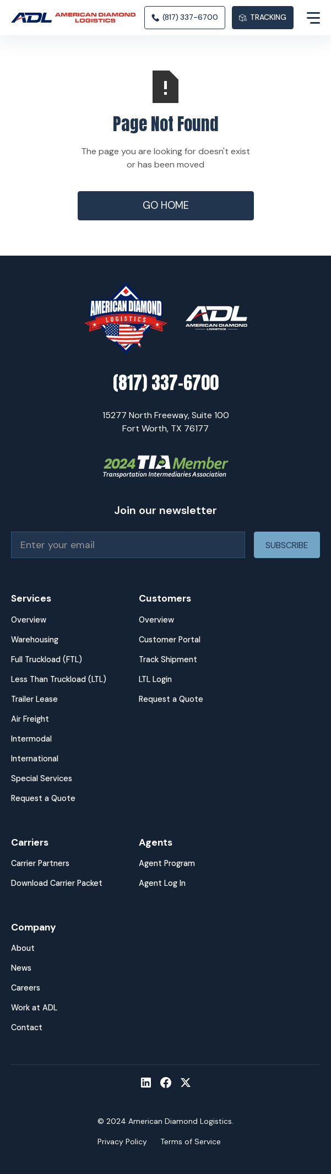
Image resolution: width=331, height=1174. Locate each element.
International (34, 759)
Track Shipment (168, 659)
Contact (26, 1027)
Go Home (166, 205)
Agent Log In (162, 883)
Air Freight (30, 719)
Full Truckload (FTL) (46, 659)
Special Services (41, 778)
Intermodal (31, 739)
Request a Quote (43, 798)
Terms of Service (190, 1141)
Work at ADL (34, 1008)
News (21, 968)
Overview (28, 620)
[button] (307, 17)
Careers (25, 988)
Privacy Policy (122, 1141)
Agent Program (167, 863)
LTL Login (155, 679)
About (23, 948)
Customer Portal (169, 640)
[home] (77, 18)
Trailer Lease (34, 699)
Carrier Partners (40, 863)
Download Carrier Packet (56, 883)
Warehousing (34, 640)
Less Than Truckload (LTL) (58, 679)
